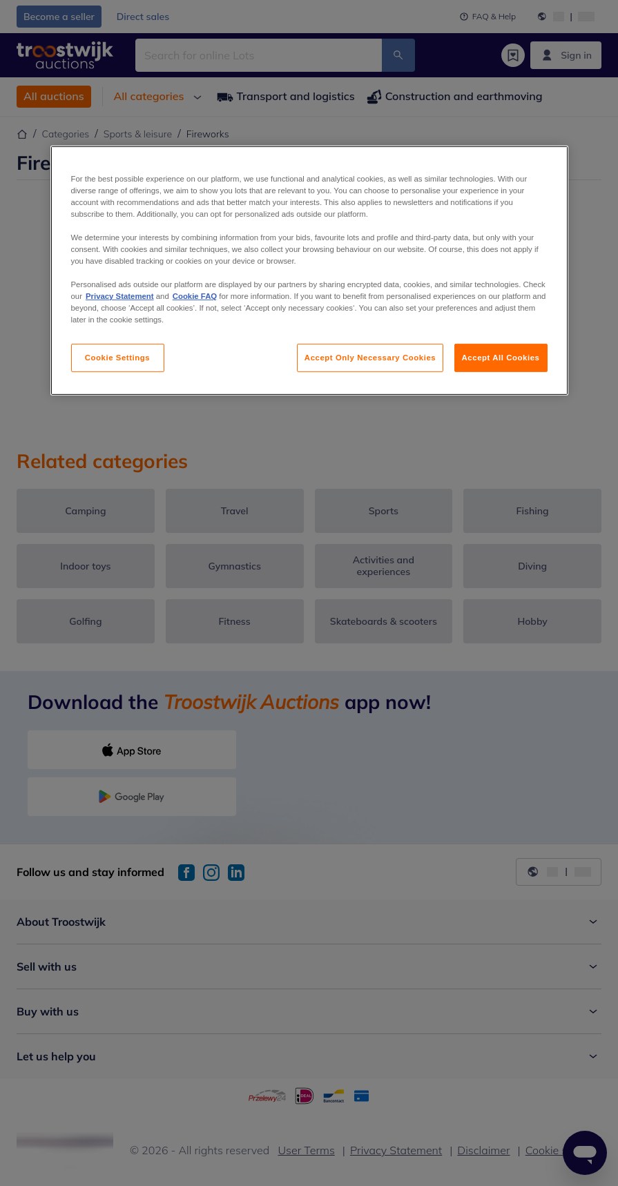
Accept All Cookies (501, 357)
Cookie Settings (118, 357)
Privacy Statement (120, 296)
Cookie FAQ (195, 296)
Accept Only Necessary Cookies (370, 357)
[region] (309, 271)
